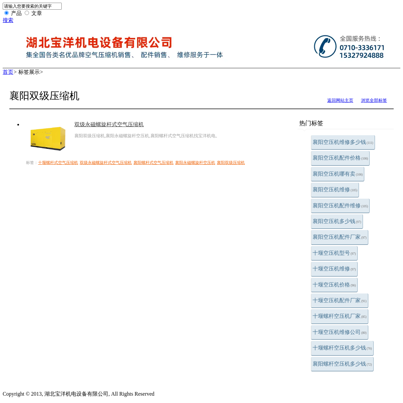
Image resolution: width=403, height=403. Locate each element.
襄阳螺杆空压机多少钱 (342, 364)
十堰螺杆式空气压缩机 (58, 162)
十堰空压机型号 (334, 253)
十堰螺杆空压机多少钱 (342, 348)
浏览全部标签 (374, 100)
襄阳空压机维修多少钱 (343, 142)
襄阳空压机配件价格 (340, 158)
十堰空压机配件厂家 (340, 300)
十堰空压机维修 (334, 268)
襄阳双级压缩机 (231, 162)
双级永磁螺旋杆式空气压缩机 (109, 124)
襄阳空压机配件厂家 (340, 237)
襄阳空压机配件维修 (340, 205)
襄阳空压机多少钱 (337, 221)
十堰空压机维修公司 (340, 332)
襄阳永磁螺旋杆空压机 (195, 162)
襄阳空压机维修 (335, 189)
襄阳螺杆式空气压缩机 (153, 162)
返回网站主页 (340, 100)
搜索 (8, 20)
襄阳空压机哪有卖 (338, 174)
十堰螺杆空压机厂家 (340, 316)
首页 (8, 72)
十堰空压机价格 (334, 284)
